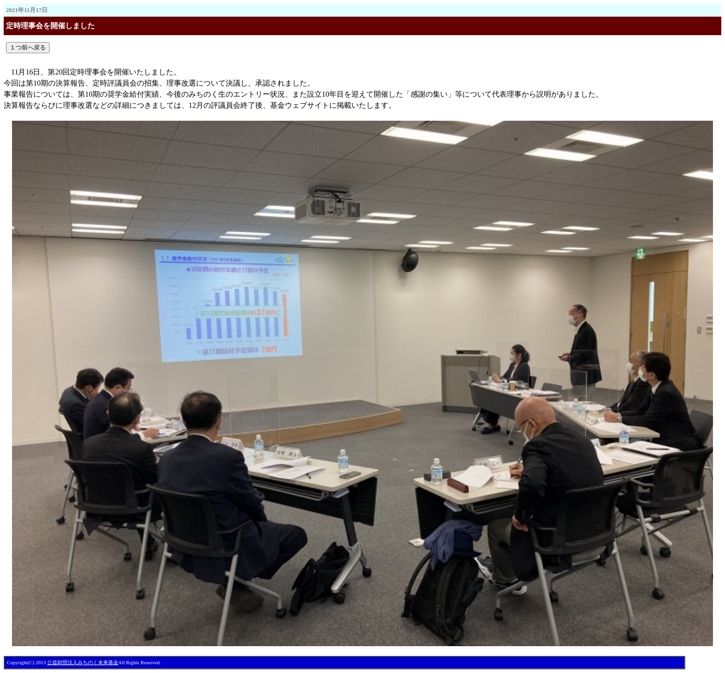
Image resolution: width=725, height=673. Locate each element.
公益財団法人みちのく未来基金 (82, 662)
